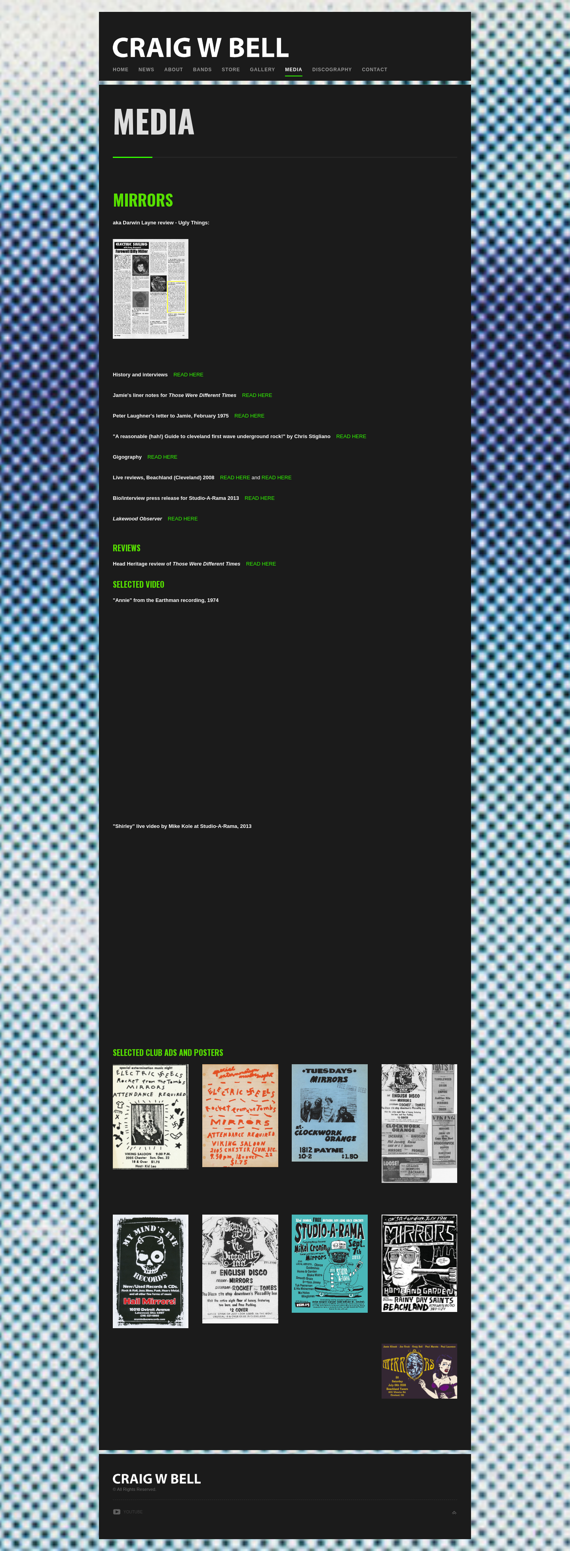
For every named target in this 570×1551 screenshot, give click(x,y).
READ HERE (188, 375)
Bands (202, 69)
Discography (332, 69)
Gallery (262, 69)
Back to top (454, 1513)
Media (293, 69)
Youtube (133, 1512)
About (173, 69)
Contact (375, 69)
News (146, 69)
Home (121, 69)
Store (231, 69)
